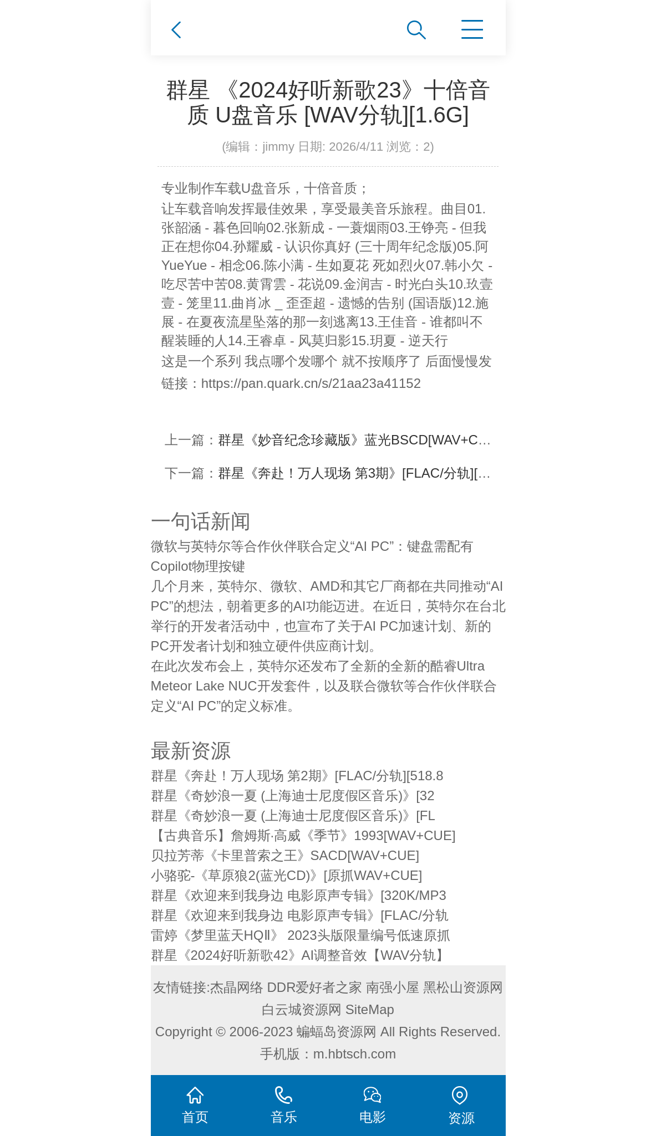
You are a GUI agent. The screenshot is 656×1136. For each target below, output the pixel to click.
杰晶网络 (236, 987)
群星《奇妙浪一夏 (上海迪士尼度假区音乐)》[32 (293, 795)
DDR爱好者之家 (315, 987)
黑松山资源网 (463, 987)
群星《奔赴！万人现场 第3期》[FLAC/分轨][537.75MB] (380, 472)
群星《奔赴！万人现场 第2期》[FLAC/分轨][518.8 (297, 775)
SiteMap (369, 1009)
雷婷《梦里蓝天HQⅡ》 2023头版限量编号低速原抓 (300, 935)
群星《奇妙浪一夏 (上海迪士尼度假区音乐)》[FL (293, 815)
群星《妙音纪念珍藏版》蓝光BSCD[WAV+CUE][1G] (371, 439)
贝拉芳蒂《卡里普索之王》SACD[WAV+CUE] (285, 855)
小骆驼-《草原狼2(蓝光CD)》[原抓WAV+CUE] (287, 875)
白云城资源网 (302, 1009)
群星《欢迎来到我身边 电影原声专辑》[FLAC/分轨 (300, 915)
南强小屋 (392, 987)
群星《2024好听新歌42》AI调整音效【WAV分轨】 (300, 955)
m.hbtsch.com (354, 1053)
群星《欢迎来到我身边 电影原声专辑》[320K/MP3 (298, 895)
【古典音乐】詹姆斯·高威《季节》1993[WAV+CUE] (303, 835)
